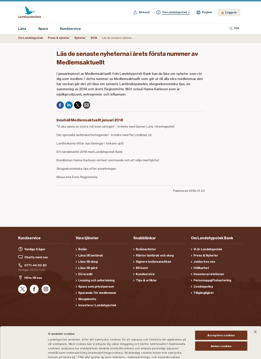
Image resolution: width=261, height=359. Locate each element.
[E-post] (86, 105)
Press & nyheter (59, 38)
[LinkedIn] (69, 105)
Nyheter (80, 38)
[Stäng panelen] (255, 299)
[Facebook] (60, 105)
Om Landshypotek (30, 38)
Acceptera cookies (221, 302)
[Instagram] (46, 289)
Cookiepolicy (145, 333)
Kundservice (70, 29)
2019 (94, 38)
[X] (77, 105)
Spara (45, 28)
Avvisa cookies (221, 313)
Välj (191, 352)
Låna (24, 28)
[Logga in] (229, 12)
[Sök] (234, 29)
